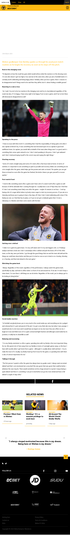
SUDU (56, 480)
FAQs (3, 523)
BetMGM (15, 492)
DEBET (13, 480)
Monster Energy (35, 492)
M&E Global (35, 504)
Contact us (5, 520)
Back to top (65, 457)
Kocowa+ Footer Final (15, 504)
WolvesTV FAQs (40, 523)
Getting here (6, 517)
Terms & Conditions (41, 520)
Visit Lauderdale (55, 492)
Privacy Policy (39, 517)
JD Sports (35, 480)
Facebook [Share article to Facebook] (52, 381)
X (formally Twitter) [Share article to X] (17, 381)
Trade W (55, 504)
